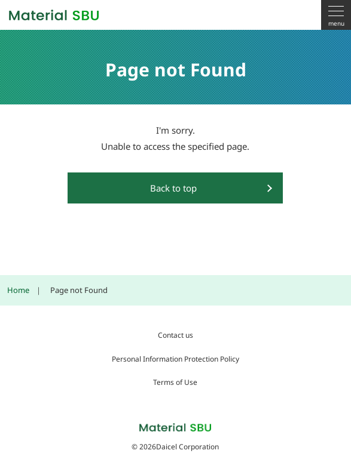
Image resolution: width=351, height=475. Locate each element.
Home (18, 290)
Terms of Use (175, 382)
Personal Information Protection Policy (175, 359)
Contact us (175, 335)
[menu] (336, 15)
